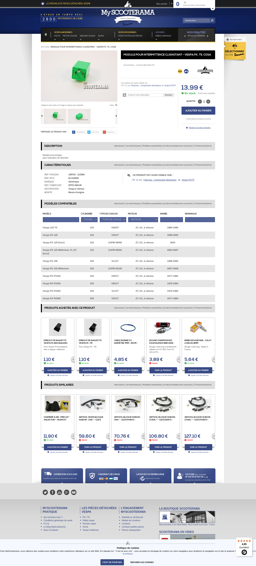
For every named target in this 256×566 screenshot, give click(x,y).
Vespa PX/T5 (170, 85)
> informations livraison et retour (198, 119)
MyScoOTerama (196, 36)
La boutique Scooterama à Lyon (187, 516)
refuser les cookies (142, 562)
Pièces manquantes (131, 530)
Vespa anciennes (63, 32)
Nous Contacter (51, 530)
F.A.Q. (46, 523)
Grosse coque (87, 36)
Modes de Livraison (131, 520)
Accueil (45, 47)
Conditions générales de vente (58, 520)
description (119, 146)
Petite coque (70, 36)
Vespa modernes (91, 530)
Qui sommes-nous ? (53, 517)
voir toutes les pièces (130, 36)
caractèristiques (133, 146)
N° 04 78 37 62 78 (194, 477)
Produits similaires (203, 146)
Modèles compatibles (152, 146)
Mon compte (161, 3)
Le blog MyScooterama (54, 527)
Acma (101, 36)
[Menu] (250, 539)
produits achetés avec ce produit (178, 146)
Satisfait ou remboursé (132, 517)
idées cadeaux (163, 36)
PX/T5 (57, 36)
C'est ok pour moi (112, 562)
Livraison (126, 523)
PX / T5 (86, 517)
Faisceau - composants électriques (146, 85)
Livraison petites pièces (133, 527)
